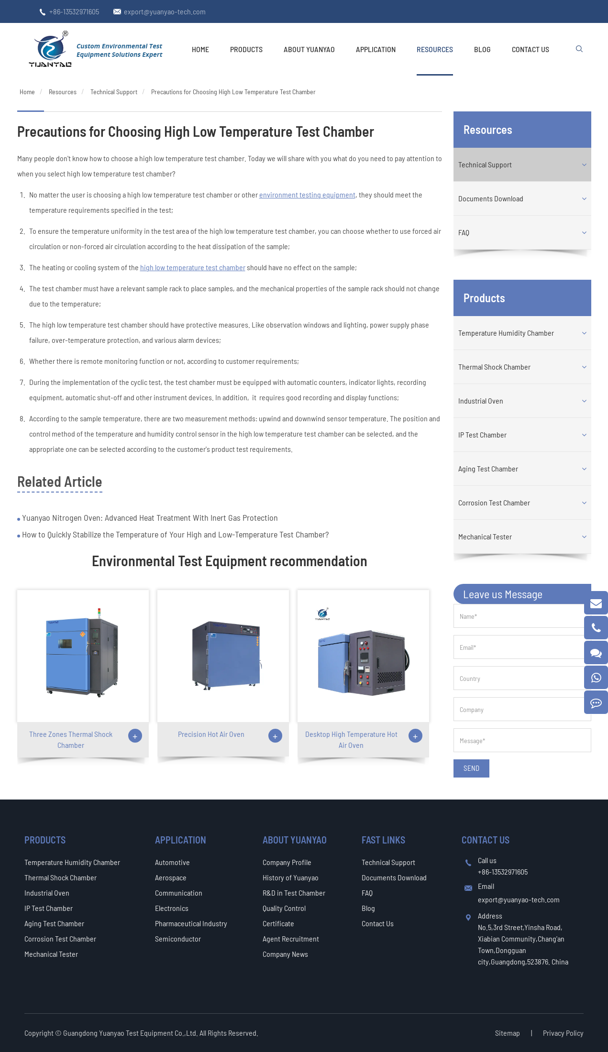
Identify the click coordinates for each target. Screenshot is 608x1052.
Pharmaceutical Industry (191, 923)
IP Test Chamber (482, 434)
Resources (435, 49)
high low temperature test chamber (192, 267)
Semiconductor (178, 938)
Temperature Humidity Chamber (506, 332)
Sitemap (507, 1032)
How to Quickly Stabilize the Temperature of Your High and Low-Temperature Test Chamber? (174, 534)
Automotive (172, 861)
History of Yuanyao (291, 877)
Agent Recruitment (291, 938)
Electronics (171, 907)
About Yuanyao (309, 49)
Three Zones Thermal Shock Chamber (70, 739)
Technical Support (113, 92)
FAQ (463, 232)
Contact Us (530, 49)
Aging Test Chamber (488, 468)
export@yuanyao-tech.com (165, 11)
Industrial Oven (480, 400)
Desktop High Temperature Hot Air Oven (351, 739)
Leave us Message (502, 594)
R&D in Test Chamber (294, 892)
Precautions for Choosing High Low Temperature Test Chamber (233, 92)
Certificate (278, 923)
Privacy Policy (563, 1032)
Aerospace (171, 877)
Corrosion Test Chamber (494, 502)
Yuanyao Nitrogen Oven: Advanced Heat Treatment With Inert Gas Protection (149, 517)
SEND (471, 768)
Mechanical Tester (485, 536)
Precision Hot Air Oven (211, 733)
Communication (178, 892)
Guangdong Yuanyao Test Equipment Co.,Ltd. (131, 1032)
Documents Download (490, 198)
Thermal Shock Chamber (494, 366)
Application (376, 49)
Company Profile (287, 861)
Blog (482, 49)
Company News (285, 953)
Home (200, 49)
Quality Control (284, 907)
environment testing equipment (307, 194)
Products (246, 49)
